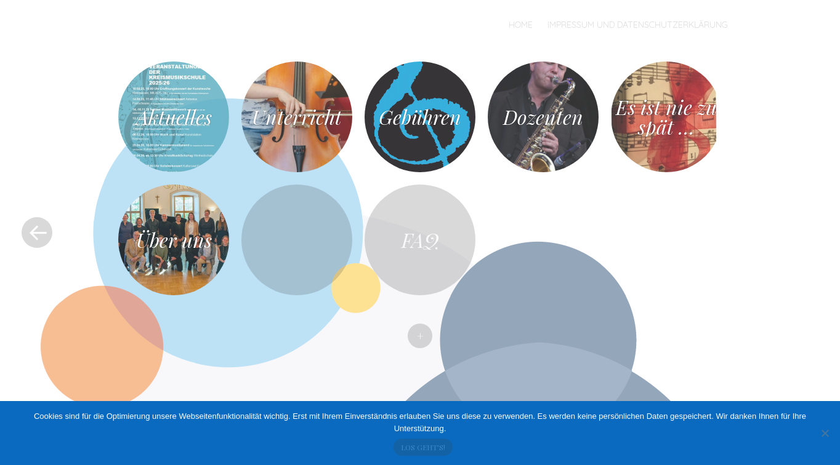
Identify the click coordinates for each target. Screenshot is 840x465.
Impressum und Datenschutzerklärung (637, 24)
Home (521, 24)
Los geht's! (423, 447)
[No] (824, 433)
